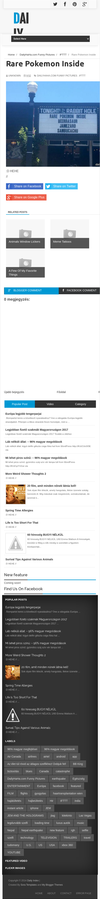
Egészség (78, 778)
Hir (51, 800)
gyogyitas (40, 793)
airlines (32, 756)
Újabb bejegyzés (14, 392)
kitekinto (67, 815)
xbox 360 (67, 845)
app (74, 756)
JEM (48, 808)
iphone (34, 808)
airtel (46, 756)
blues (29, 771)
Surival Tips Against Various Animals (27, 727)
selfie (85, 830)
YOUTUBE (14, 852)
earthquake (59, 778)
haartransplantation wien (68, 793)
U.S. (28, 845)
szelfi (10, 837)
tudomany (13, 845)
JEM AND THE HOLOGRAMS (25, 815)
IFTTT (82, 75)
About (51, 893)
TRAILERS (70, 837)
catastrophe (63, 771)
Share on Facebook (23, 186)
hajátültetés (14, 800)
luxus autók (63, 822)
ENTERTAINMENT (18, 786)
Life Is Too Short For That (21, 697)
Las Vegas (85, 815)
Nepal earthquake (32, 830)
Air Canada (14, 756)
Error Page (83, 893)
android (61, 756)
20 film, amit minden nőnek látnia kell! (44, 667)
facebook (58, 786)
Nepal (11, 830)
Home (39, 893)
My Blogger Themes (52, 884)
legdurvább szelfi (17, 822)
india (77, 800)
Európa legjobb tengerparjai (23, 607)
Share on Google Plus (25, 197)
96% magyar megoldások (59, 749)
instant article (15, 808)
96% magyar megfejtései (22, 749)
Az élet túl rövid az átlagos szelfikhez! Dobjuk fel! (36, 763)
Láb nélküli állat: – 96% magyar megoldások (33, 631)
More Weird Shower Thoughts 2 (25, 655)
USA (52, 845)
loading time (42, 822)
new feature (57, 830)
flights (24, 793)
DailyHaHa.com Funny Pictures (57, 75)
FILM (10, 793)
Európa (41, 786)
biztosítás (13, 771)
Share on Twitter (60, 186)
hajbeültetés (35, 800)
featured (76, 786)
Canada (44, 771)
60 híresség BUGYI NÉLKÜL (38, 709)
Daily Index (33, 880)
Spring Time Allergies (19, 685)
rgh (73, 830)
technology (27, 837)
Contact (66, 893)
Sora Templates (29, 884)
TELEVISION (49, 837)
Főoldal (61, 392)
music (80, 822)
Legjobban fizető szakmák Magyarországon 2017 (36, 619)
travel (87, 837)
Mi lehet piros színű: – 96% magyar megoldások (35, 643)
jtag (53, 815)
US (40, 845)
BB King (78, 763)
